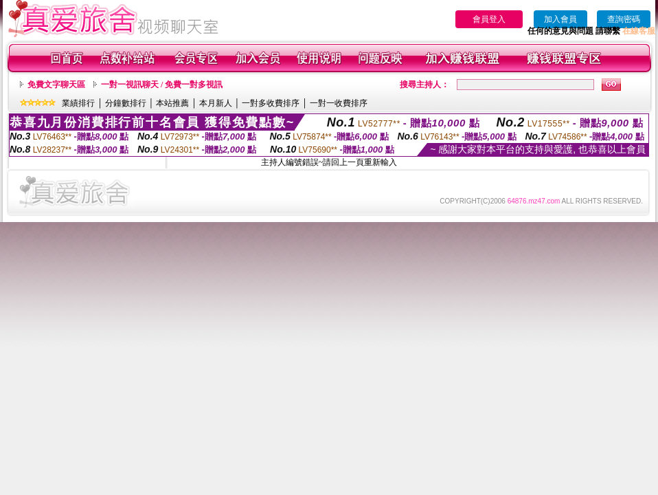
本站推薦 (172, 103)
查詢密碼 (623, 19)
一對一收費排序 (338, 103)
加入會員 (560, 19)
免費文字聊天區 (56, 84)
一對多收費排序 (270, 103)
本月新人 (215, 103)
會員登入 (489, 19)
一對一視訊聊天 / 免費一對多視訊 (162, 84)
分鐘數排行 (125, 103)
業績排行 (78, 103)
